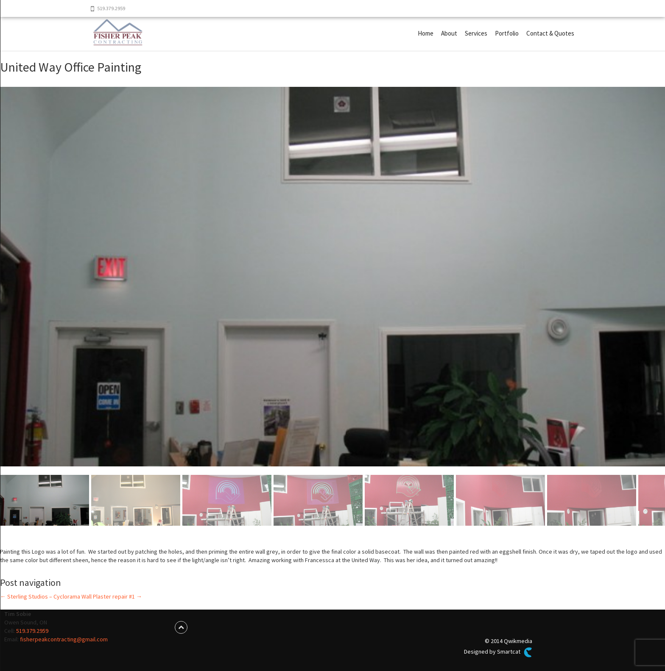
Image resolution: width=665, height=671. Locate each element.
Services (476, 33)
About (449, 33)
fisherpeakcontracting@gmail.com (64, 639)
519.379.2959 (32, 631)
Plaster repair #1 (117, 596)
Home (425, 33)
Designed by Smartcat (498, 652)
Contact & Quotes (550, 33)
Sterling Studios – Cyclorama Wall (46, 596)
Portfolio (507, 33)
